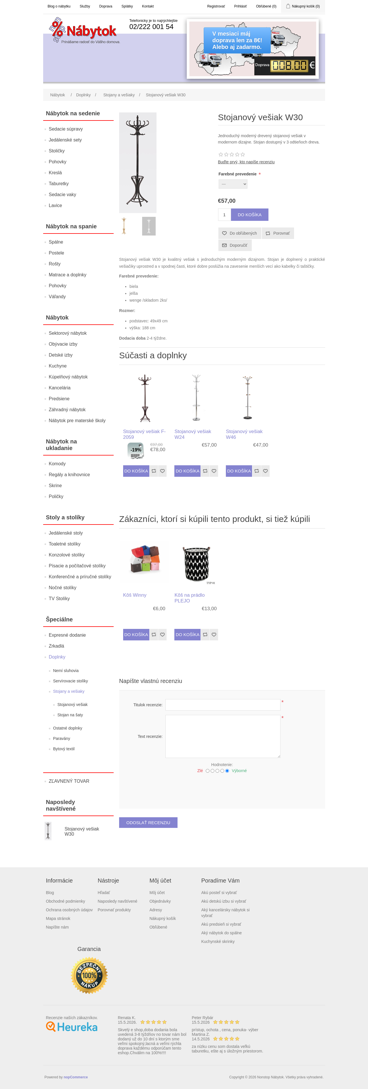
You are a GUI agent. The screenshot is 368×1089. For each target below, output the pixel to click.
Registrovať (216, 6)
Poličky (56, 496)
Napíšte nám (57, 927)
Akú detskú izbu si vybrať (223, 901)
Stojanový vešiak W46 (244, 434)
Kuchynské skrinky (218, 941)
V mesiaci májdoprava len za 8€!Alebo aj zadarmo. (237, 40)
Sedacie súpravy (66, 129)
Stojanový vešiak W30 (81, 831)
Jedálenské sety (65, 139)
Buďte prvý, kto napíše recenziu (246, 162)
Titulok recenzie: (148, 705)
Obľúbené (158, 927)
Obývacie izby (63, 344)
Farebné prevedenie (238, 174)
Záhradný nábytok (67, 409)
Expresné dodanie (67, 635)
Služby (85, 6)
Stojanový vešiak (73, 704)
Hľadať (104, 892)
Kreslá (55, 172)
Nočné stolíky (63, 587)
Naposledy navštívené (118, 901)
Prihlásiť (240, 6)
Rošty (55, 263)
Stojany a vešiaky (69, 691)
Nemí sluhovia (66, 670)
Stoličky (57, 150)
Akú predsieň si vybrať (221, 924)
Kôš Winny (134, 595)
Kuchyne (58, 365)
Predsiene (59, 398)
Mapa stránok (58, 918)
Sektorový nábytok (68, 333)
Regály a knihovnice (69, 474)
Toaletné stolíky (65, 543)
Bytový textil (64, 749)
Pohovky (57, 161)
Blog (50, 892)
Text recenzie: (150, 736)
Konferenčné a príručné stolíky (80, 576)
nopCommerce (76, 1077)
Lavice (55, 205)
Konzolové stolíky (67, 554)
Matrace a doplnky (68, 274)
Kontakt (148, 6)
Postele (56, 252)
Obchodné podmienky (65, 901)
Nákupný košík (163, 918)
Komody (57, 463)
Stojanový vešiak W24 (192, 434)
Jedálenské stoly (66, 533)
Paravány (61, 738)
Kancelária (60, 387)
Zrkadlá (56, 646)
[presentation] (222, 789)
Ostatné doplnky (67, 728)
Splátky (127, 6)
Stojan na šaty (70, 715)
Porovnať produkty (114, 910)
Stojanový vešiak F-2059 (144, 434)
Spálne (56, 242)
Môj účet (157, 892)
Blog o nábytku (59, 6)
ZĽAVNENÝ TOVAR (69, 781)
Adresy (156, 910)
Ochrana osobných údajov (69, 910)
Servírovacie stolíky (70, 681)
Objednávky (160, 901)
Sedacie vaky (62, 194)
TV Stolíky (59, 598)
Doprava (105, 6)
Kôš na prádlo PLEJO (189, 598)
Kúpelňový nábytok (68, 376)
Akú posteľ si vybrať (219, 892)
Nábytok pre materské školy (77, 420)
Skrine (55, 485)
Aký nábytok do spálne (221, 933)
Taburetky (59, 183)
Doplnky (57, 656)
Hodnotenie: (222, 764)
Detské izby (61, 355)
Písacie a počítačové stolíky (77, 565)
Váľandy (57, 296)
